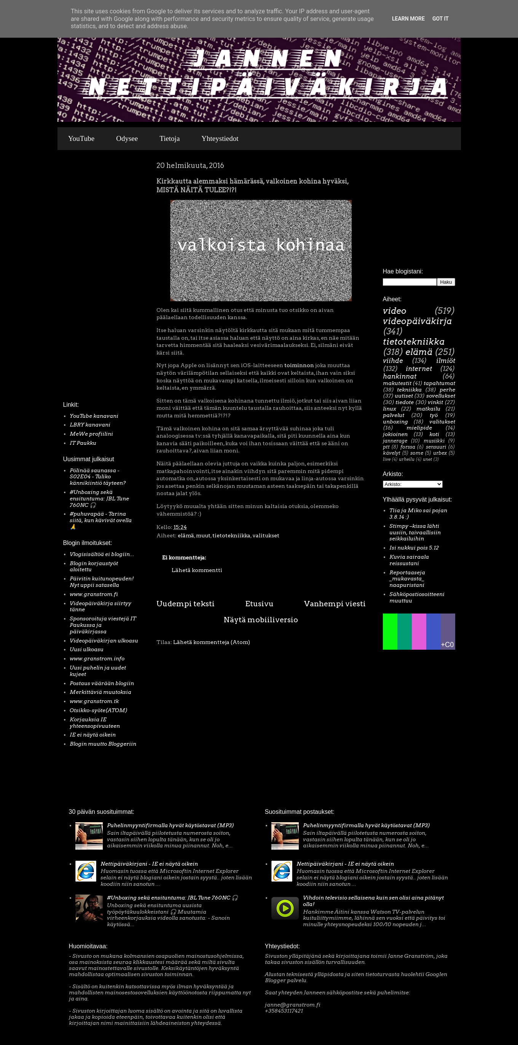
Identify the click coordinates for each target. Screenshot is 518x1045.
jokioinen (395, 434)
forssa (407, 447)
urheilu (406, 459)
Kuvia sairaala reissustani (409, 560)
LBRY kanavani (90, 425)
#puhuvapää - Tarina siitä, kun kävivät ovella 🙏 (101, 520)
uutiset (404, 396)
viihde (393, 360)
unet (427, 459)
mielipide (419, 428)
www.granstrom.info (97, 658)
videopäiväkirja (417, 321)
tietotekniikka (231, 535)
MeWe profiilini (91, 434)
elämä (186, 535)
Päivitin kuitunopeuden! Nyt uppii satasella (102, 581)
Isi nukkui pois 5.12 (414, 548)
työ (434, 415)
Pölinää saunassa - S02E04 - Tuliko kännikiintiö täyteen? (98, 476)
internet (419, 368)
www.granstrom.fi (94, 594)
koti (434, 434)
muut (203, 535)
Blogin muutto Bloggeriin (103, 744)
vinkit (435, 402)
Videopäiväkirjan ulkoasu (104, 641)
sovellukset (440, 396)
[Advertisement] (86, 277)
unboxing (395, 422)
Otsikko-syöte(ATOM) (99, 710)
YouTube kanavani (94, 416)
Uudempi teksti (185, 603)
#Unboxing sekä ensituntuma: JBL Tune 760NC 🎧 (99, 498)
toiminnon (299, 365)
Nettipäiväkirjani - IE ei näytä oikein (149, 864)
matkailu (428, 409)
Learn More (408, 19)
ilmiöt (445, 360)
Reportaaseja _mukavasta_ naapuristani (407, 578)
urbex (440, 453)
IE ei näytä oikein (93, 735)
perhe (447, 390)
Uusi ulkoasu (87, 649)
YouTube (81, 138)
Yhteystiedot (219, 138)
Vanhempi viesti (335, 603)
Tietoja (169, 138)
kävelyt (391, 453)
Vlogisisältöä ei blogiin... (102, 554)
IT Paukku (83, 443)
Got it (440, 19)
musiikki (434, 441)
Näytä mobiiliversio (261, 619)
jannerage (395, 441)
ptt (386, 447)
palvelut (393, 415)
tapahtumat (439, 383)
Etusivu (259, 603)
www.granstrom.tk (94, 701)
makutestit (397, 383)
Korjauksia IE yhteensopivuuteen (95, 722)
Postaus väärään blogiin (102, 683)
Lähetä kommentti (197, 570)
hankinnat (399, 376)
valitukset (265, 535)
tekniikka (409, 390)
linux (389, 409)
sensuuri (436, 447)
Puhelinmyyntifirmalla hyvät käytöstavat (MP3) (170, 825)
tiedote (404, 402)
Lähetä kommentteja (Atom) (211, 642)
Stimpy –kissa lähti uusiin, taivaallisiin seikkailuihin (415, 532)
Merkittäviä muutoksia (100, 692)
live (386, 459)
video (394, 310)
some (416, 453)
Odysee (127, 138)
